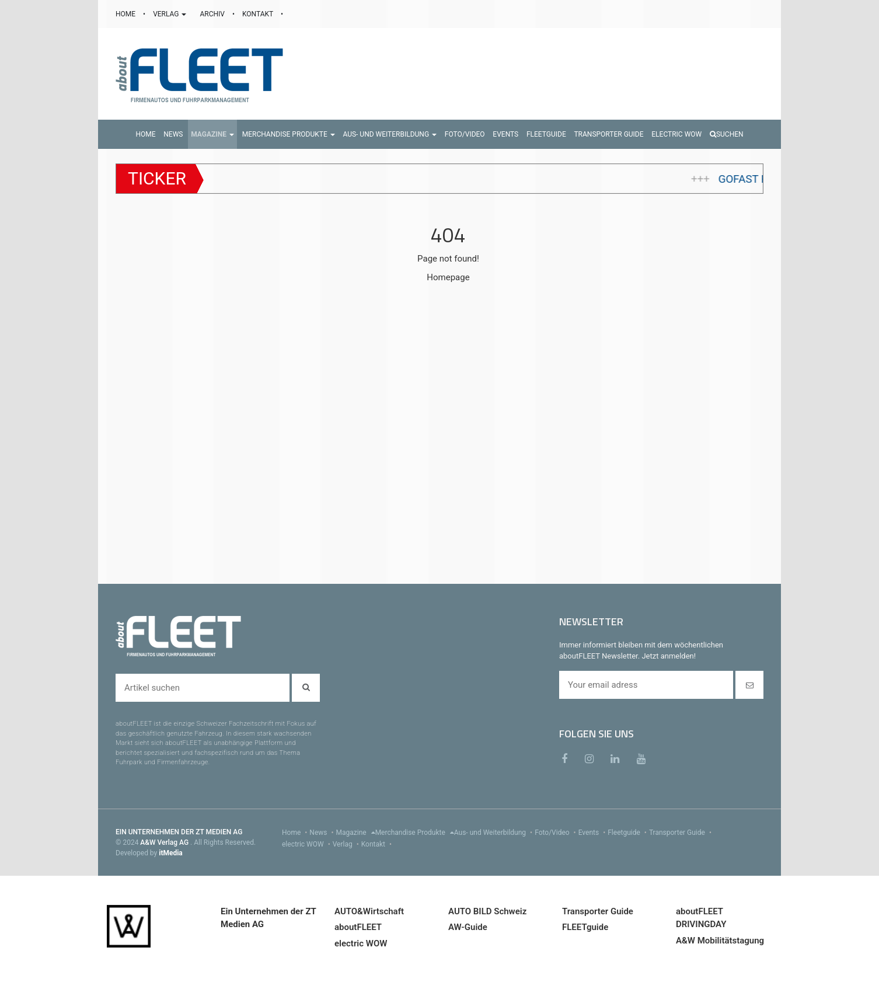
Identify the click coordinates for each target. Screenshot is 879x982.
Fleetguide (628, 832)
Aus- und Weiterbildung (494, 832)
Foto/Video (556, 832)
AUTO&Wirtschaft (369, 911)
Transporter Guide (681, 832)
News (322, 832)
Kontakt (377, 844)
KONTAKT (258, 14)
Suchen (727, 134)
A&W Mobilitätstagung (720, 940)
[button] (212, 134)
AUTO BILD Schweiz (487, 911)
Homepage (448, 277)
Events (593, 832)
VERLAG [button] (170, 14)
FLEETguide (585, 927)
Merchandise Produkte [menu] (414, 832)
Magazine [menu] (355, 832)
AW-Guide (467, 927)
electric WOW (307, 844)
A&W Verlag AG (165, 842)
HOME (126, 14)
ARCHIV (213, 14)
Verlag (347, 844)
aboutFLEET (358, 927)
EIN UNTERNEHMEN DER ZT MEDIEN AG (179, 832)
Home (295, 832)
